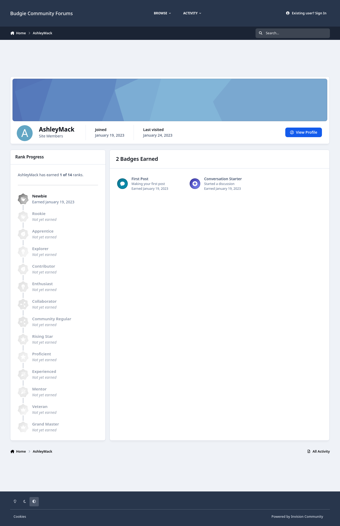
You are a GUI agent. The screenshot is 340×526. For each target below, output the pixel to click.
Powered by (297, 516)
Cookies (20, 516)
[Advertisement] (170, 57)
